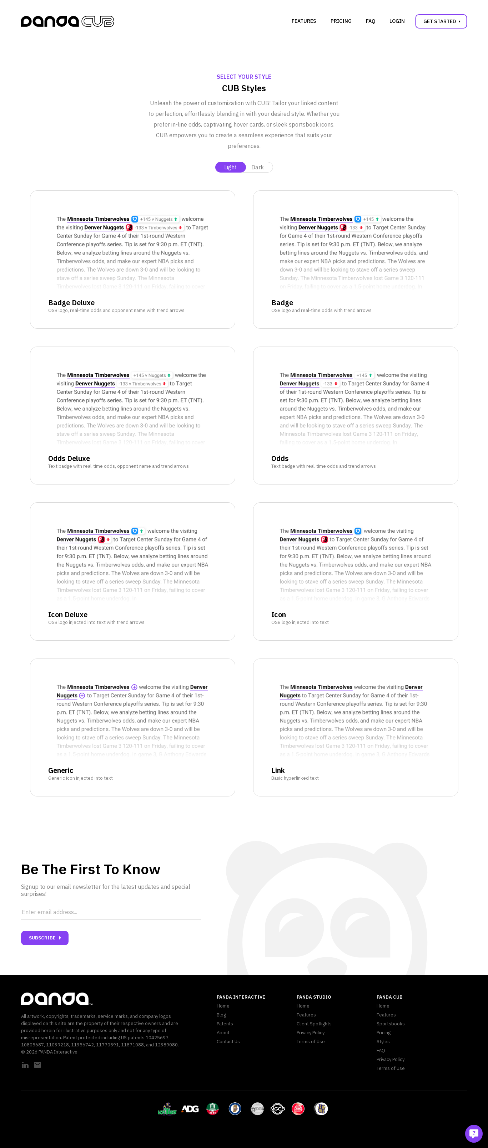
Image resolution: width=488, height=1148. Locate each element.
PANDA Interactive (241, 997)
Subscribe (46, 938)
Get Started (443, 21)
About (223, 1033)
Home (223, 1006)
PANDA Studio (314, 997)
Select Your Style (244, 76)
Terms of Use (311, 1042)
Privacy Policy (311, 1033)
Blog (221, 1015)
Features (304, 21)
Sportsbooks (391, 1024)
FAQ (370, 21)
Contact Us (228, 1042)
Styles (383, 1042)
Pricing (341, 21)
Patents (225, 1024)
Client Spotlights (314, 1024)
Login (397, 21)
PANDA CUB (390, 997)
